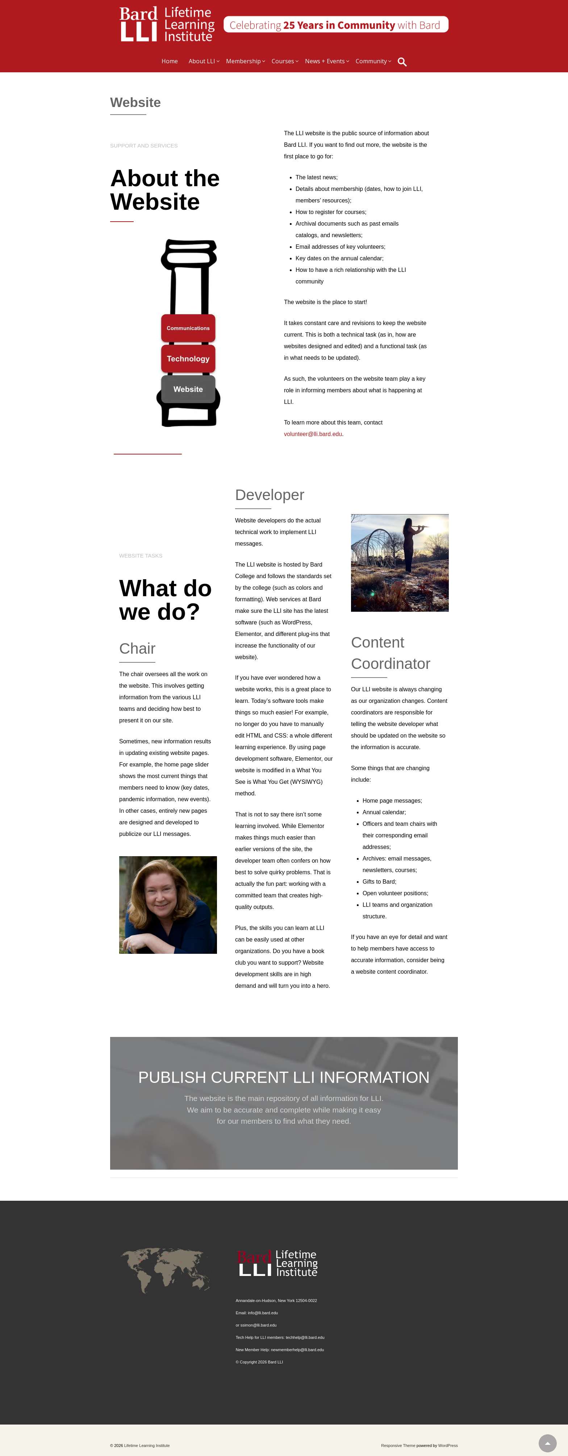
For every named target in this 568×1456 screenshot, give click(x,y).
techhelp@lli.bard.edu (305, 1337)
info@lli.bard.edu (263, 1313)
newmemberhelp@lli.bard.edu (297, 1350)
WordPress (448, 1445)
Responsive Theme (398, 1445)
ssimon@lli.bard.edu (259, 1325)
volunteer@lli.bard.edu (313, 434)
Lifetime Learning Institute (146, 1445)
